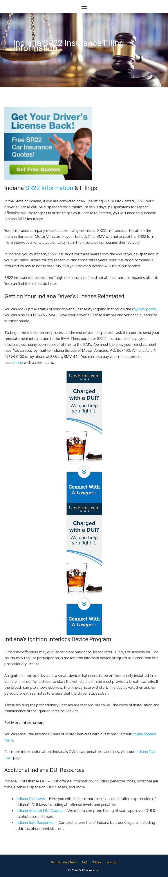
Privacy (96, 862)
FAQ (84, 862)
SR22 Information (49, 188)
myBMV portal (144, 309)
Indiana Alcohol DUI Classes (39, 810)
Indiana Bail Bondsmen (35, 822)
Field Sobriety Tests (64, 862)
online (17, 362)
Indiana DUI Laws (30, 798)
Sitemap (112, 862)
